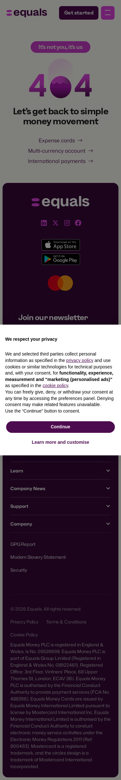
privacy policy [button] (79, 360)
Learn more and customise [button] (60, 442)
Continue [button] (60, 426)
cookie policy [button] (55, 385)
